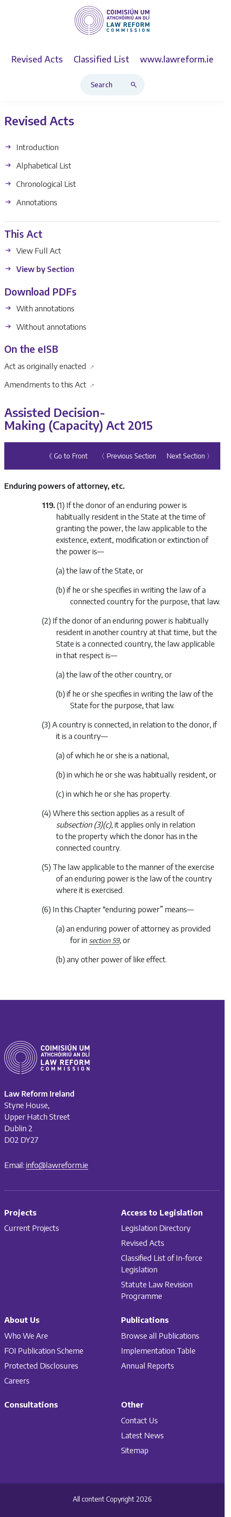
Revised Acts (142, 1243)
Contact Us (139, 1420)
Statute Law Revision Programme (156, 1290)
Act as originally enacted (49, 366)
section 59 (104, 940)
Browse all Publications (160, 1335)
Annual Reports (147, 1365)
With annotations (39, 308)
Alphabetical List (37, 165)
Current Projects (31, 1228)
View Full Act (32, 251)
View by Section (39, 269)
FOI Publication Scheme (43, 1350)
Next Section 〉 (189, 456)
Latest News (142, 1435)
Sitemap (134, 1450)
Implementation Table (158, 1350)
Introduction (31, 147)
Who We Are (26, 1335)
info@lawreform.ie (57, 1164)
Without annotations (45, 326)
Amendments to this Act (49, 384)
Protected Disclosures (41, 1365)
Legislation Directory (156, 1228)
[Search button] (136, 84)
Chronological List (40, 184)
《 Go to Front (66, 456)
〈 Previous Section (127, 456)
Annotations (30, 202)
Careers (17, 1380)
